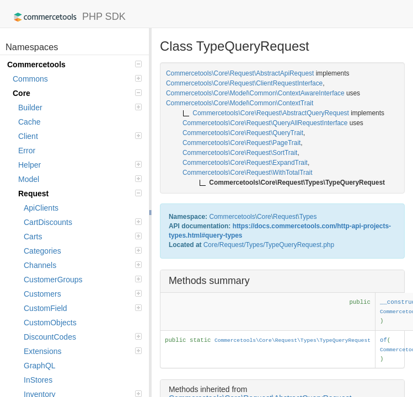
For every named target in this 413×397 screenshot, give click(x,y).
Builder (80, 107)
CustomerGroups (83, 279)
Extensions (83, 351)
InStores (38, 379)
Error (26, 150)
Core (77, 93)
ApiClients (41, 207)
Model (80, 179)
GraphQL (40, 365)
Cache (29, 121)
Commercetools (74, 64)
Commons (77, 78)
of (383, 340)
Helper (80, 164)
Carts (83, 236)
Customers (83, 293)
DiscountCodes (83, 336)
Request (80, 193)
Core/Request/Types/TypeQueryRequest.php (268, 245)
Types (308, 217)
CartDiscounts (83, 222)
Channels (83, 265)
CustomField (83, 308)
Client (80, 136)
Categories (83, 250)
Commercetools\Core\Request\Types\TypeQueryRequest (292, 340)
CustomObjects (50, 322)
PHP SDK (67, 17)
